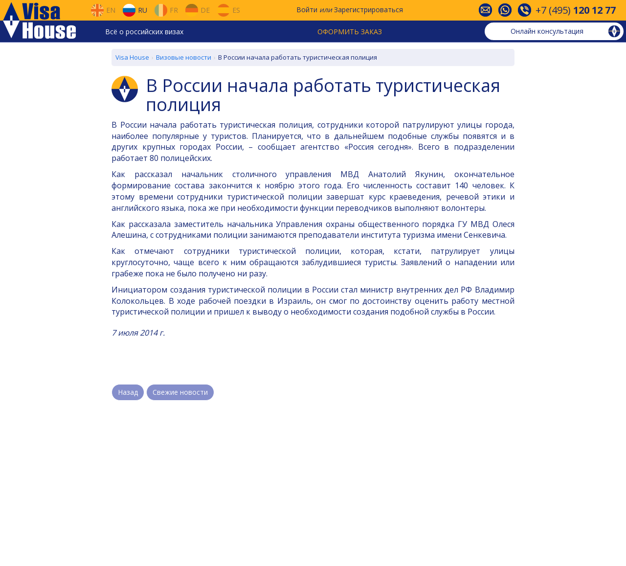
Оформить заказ (349, 31)
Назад (128, 392)
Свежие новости (180, 392)
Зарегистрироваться (368, 9)
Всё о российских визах (144, 31)
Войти (306, 9)
